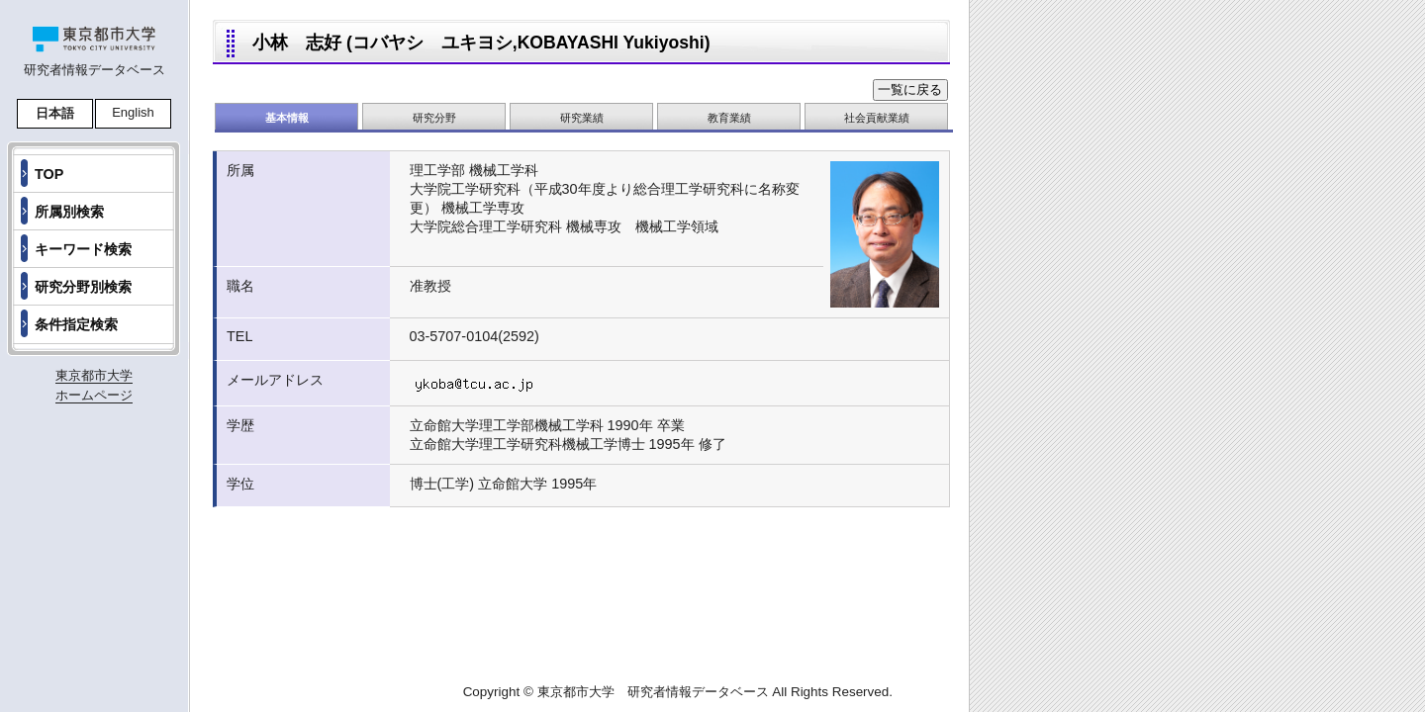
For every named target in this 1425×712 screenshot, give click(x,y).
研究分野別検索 (83, 287)
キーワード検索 (83, 249)
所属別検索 (69, 212)
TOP (49, 174)
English (133, 112)
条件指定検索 (76, 324)
